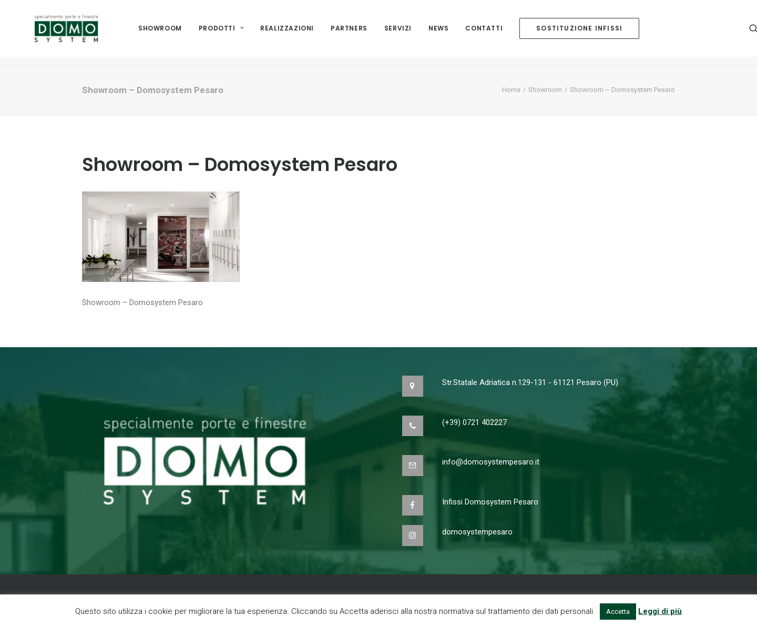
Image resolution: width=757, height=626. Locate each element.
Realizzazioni (287, 32)
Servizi (398, 32)
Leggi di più (660, 611)
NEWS (438, 32)
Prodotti (221, 32)
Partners (349, 32)
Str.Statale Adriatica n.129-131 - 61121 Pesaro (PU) (530, 382)
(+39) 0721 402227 (474, 422)
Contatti (484, 32)
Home (511, 90)
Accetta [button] (618, 611)
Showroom (160, 32)
